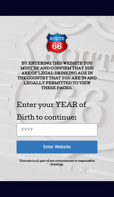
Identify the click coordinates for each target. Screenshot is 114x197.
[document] (57, 98)
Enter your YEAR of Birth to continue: (51, 110)
